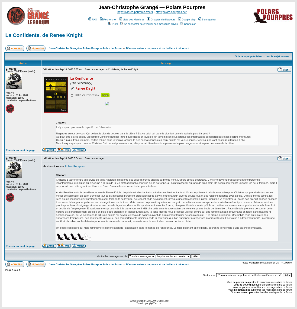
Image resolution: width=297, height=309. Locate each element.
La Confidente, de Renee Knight (43, 35)
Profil (113, 24)
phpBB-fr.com (155, 303)
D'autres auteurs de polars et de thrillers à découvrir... (158, 48)
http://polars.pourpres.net (171, 12)
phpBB (142, 300)
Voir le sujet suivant (278, 56)
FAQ (92, 19)
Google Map (187, 19)
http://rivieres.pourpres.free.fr (135, 12)
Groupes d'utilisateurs (161, 19)
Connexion (188, 24)
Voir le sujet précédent (248, 56)
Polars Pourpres (75, 166)
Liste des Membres (131, 19)
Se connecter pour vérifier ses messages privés (149, 24)
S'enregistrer (207, 19)
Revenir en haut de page (20, 150)
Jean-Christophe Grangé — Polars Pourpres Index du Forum (85, 48)
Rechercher (108, 19)
